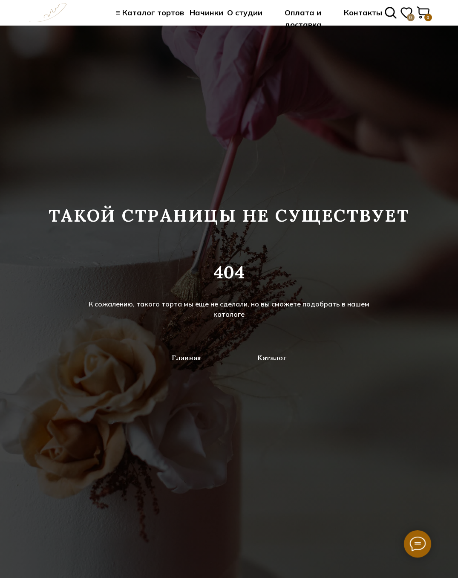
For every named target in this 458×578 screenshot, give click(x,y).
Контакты (363, 12)
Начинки (206, 12)
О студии (244, 12)
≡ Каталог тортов (149, 12)
